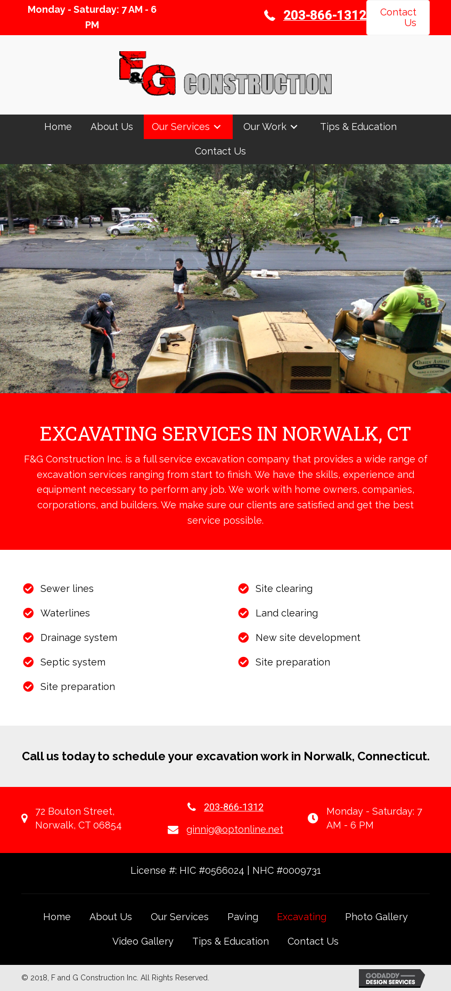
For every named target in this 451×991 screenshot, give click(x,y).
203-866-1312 (234, 807)
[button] (398, 17)
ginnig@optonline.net (234, 829)
